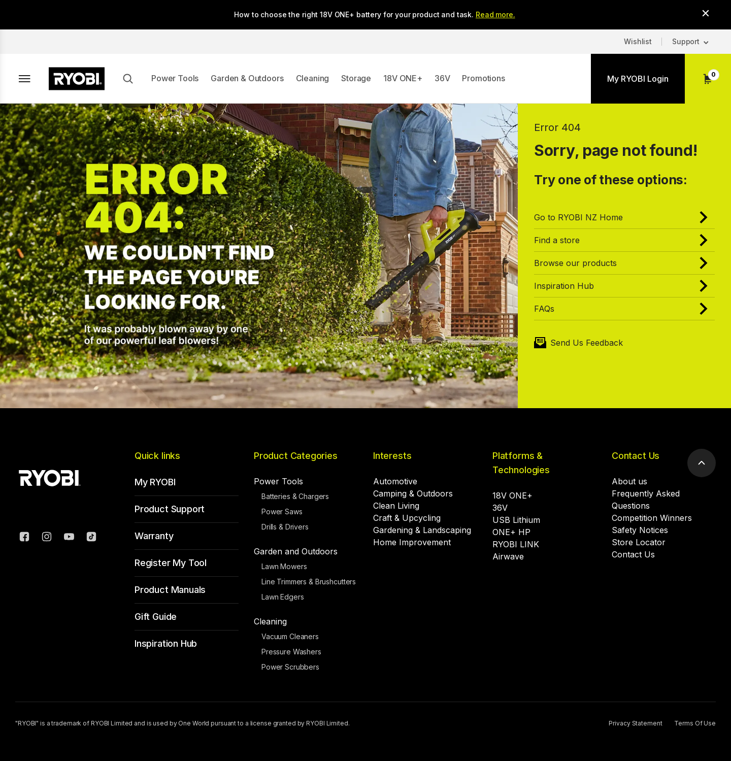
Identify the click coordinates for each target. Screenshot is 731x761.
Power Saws (282, 511)
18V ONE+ (402, 78)
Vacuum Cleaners (290, 636)
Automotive (395, 481)
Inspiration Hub (166, 643)
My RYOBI (155, 482)
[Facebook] (24, 538)
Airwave (508, 556)
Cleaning (312, 78)
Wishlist (638, 41)
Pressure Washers (291, 651)
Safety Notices (640, 530)
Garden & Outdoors (247, 78)
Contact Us (635, 455)
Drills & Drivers (285, 526)
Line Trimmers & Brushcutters (308, 581)
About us (629, 481)
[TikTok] (91, 538)
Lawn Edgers (282, 596)
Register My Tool (171, 562)
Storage (356, 78)
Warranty (154, 536)
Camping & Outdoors (413, 493)
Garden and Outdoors (296, 551)
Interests (392, 455)
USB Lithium (516, 520)
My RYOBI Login (638, 79)
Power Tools (174, 78)
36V (442, 78)
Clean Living (396, 506)
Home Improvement (412, 542)
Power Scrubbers (290, 667)
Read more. (495, 14)
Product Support (170, 509)
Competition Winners (652, 518)
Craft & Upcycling (407, 518)
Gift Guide (156, 616)
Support (686, 41)
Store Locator (639, 542)
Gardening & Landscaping (422, 530)
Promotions (483, 78)
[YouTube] (69, 538)
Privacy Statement (635, 723)
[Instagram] (47, 538)
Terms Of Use (695, 723)
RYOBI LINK (515, 544)
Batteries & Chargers (295, 496)
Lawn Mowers (284, 566)
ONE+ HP (511, 532)
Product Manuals (170, 589)
